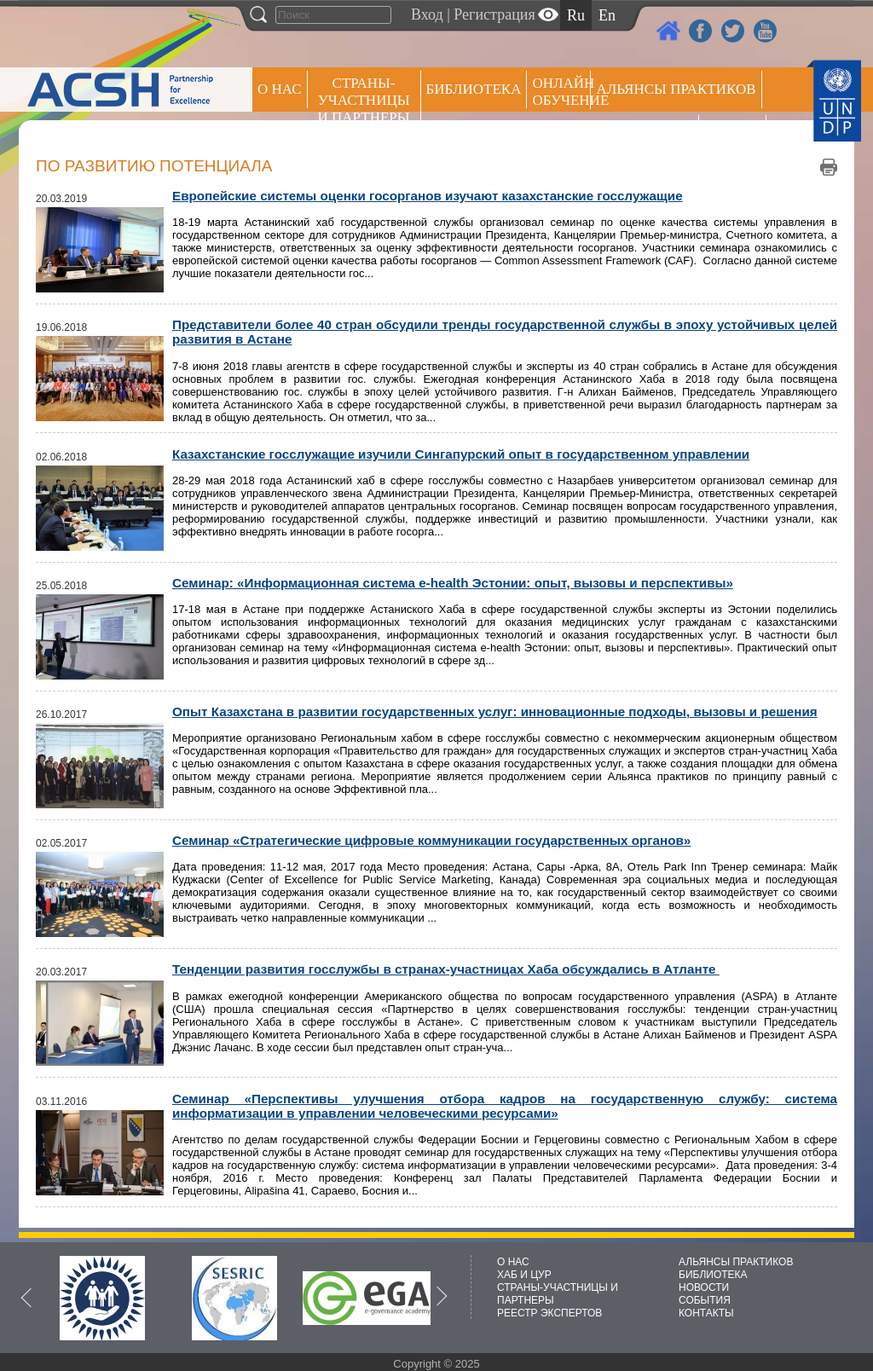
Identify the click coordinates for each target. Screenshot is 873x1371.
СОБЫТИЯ (705, 1300)
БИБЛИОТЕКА (713, 1275)
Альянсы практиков (675, 89)
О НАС (279, 89)
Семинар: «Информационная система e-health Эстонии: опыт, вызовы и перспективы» (452, 583)
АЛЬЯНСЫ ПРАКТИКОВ (736, 1262)
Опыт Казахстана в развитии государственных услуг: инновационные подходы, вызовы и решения (495, 711)
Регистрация (494, 14)
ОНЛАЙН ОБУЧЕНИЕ (561, 91)
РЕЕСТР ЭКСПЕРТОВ (735, 136)
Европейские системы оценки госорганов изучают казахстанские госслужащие (427, 195)
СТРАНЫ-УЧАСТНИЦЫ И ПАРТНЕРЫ (364, 100)
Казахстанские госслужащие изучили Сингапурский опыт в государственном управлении (460, 454)
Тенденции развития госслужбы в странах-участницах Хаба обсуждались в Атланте (446, 969)
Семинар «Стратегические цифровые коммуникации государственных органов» (431, 840)
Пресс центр (644, 133)
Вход (427, 14)
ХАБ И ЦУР (524, 1275)
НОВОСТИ (704, 1287)
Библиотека (474, 89)
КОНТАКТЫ (706, 1313)
